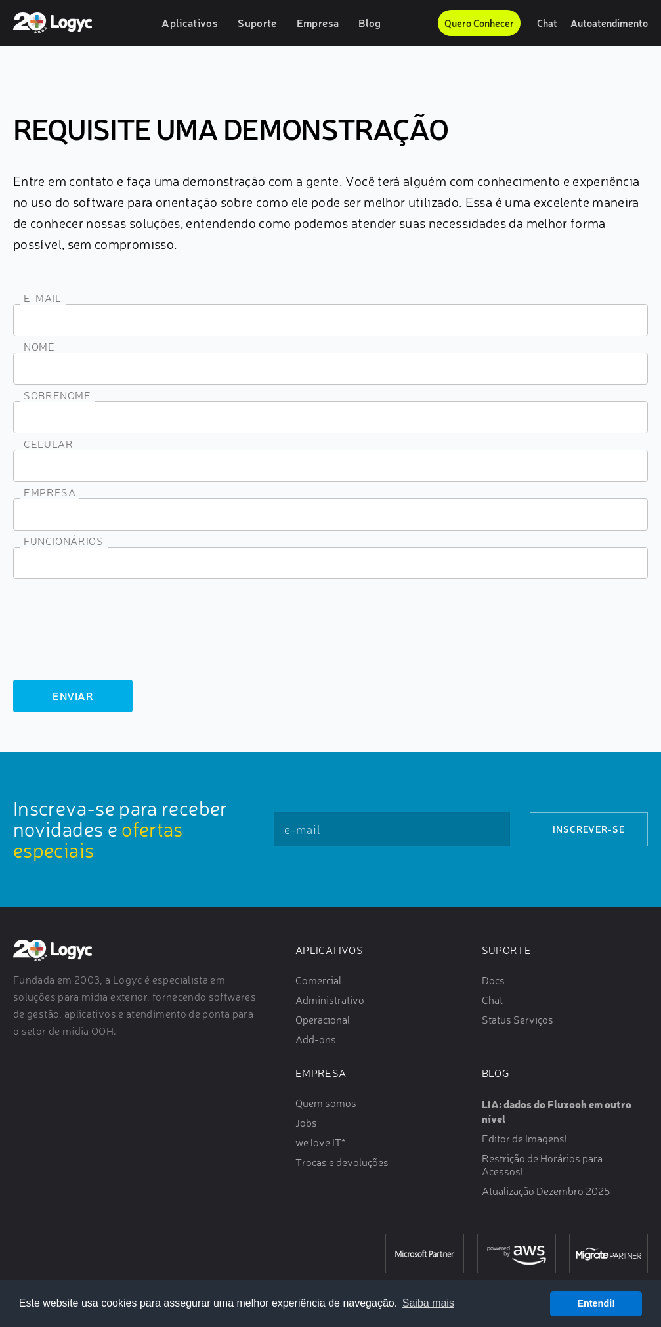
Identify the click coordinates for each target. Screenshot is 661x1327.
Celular (48, 443)
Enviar (73, 696)
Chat (547, 23)
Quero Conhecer (479, 23)
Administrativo (329, 1000)
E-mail (43, 298)
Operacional (322, 1019)
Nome (39, 346)
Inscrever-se (589, 829)
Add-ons (315, 1039)
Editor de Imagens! (524, 1138)
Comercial (318, 980)
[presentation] (113, 637)
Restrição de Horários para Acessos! (542, 1165)
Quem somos (325, 1103)
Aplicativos (189, 23)
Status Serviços (517, 1019)
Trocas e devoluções (342, 1162)
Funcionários (64, 541)
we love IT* (320, 1142)
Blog (369, 23)
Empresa (318, 23)
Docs (493, 980)
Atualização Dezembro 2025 (546, 1191)
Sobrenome (57, 395)
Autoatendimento (609, 23)
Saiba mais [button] (428, 1303)
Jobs (306, 1122)
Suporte (257, 23)
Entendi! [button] (596, 1303)
